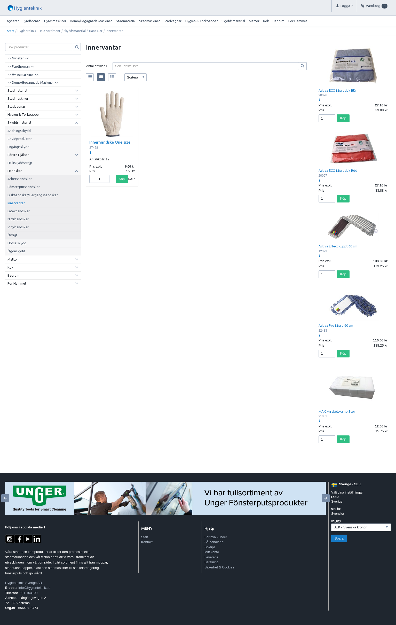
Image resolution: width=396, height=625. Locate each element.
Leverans (211, 557)
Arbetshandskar (19, 179)
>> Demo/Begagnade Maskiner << (32, 82)
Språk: (336, 509)
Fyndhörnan (32, 21)
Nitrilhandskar (18, 219)
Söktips (210, 547)
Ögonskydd (16, 251)
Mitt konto (211, 552)
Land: (335, 497)
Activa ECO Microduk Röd (338, 170)
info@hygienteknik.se (34, 588)
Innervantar (16, 203)
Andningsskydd (19, 130)
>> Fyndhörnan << (20, 66)
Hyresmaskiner (55, 21)
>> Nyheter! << (18, 58)
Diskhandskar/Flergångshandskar (32, 195)
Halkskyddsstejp (19, 163)
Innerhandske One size (109, 142)
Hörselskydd (16, 243)
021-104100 (28, 593)
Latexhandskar (18, 211)
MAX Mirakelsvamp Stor (337, 411)
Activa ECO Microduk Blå (337, 90)
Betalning (211, 562)
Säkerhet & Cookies (219, 567)
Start (10, 31)
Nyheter (13, 21)
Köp (122, 179)
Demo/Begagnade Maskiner (91, 21)
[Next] (326, 498)
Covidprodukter (19, 138)
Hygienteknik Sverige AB (23, 583)
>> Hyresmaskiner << (22, 74)
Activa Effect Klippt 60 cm (338, 246)
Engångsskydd (18, 147)
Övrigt (12, 235)
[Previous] (5, 498)
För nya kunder (215, 537)
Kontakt (147, 542)
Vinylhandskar (18, 227)
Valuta (336, 521)
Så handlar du (214, 542)
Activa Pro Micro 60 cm (336, 325)
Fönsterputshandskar (23, 187)
